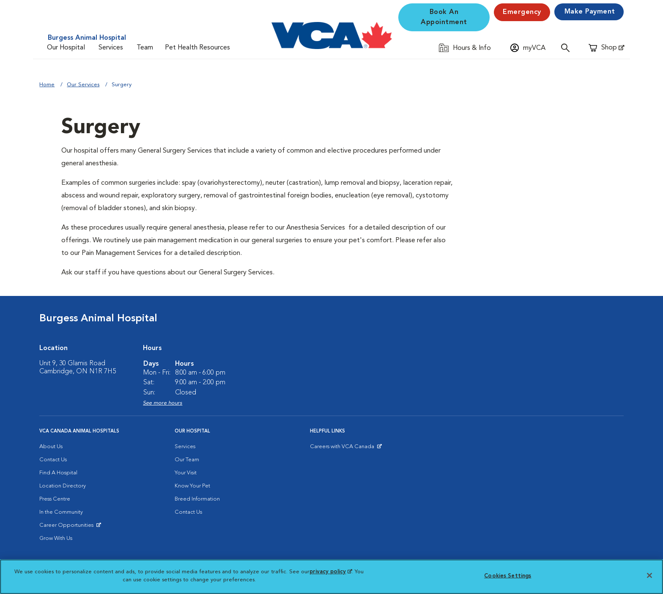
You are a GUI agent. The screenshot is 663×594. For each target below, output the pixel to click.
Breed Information (197, 499)
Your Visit (186, 473)
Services (111, 47)
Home (47, 85)
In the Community (61, 512)
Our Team (187, 460)
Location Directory (62, 486)
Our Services (83, 85)
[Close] (649, 575)
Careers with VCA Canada (342, 448)
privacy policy (331, 572)
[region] (331, 576)
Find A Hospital (58, 473)
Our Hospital (66, 47)
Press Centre (54, 499)
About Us (51, 446)
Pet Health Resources (197, 47)
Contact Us (53, 460)
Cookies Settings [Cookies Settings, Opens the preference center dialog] (507, 576)
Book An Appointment (444, 17)
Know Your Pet (192, 486)
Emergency (522, 12)
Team (145, 47)
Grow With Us (55, 538)
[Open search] (567, 48)
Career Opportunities (67, 527)
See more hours (162, 403)
